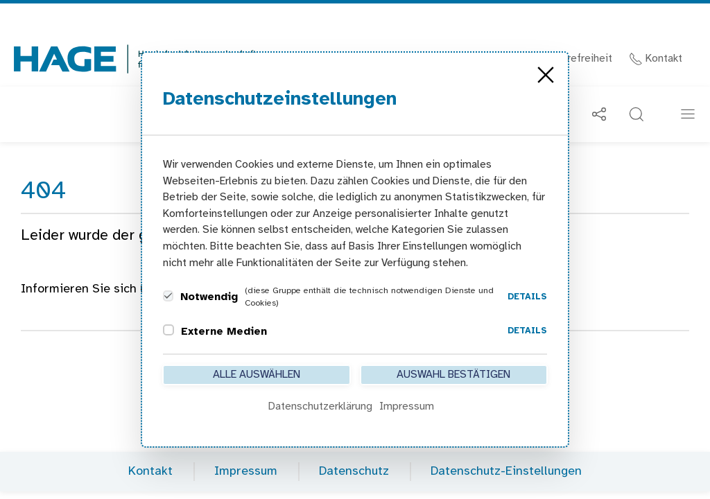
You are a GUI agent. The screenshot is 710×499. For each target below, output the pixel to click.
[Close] (545, 75)
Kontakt (655, 58)
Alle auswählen (256, 374)
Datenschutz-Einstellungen (506, 471)
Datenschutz (354, 471)
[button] (636, 114)
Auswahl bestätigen (453, 374)
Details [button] (527, 296)
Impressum (245, 471)
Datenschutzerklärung (320, 406)
